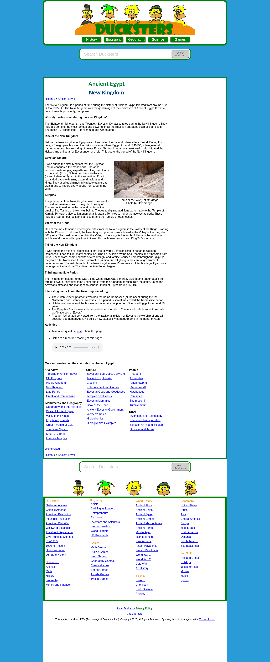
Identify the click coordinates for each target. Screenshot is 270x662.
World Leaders (99, 530)
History (91, 39)
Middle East (188, 527)
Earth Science (144, 589)
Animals (50, 566)
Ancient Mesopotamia (149, 523)
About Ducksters (126, 608)
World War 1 (143, 554)
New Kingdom (54, 387)
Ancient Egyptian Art (99, 378)
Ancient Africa (144, 505)
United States (189, 505)
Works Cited (52, 448)
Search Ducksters (180, 54)
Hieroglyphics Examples (101, 423)
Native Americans (56, 505)
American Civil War (57, 523)
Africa (184, 509)
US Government (55, 550)
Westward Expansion (58, 527)
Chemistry (142, 584)
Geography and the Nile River (64, 406)
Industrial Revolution (58, 518)
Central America (190, 518)
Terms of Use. (207, 619)
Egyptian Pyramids (57, 420)
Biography (113, 39)
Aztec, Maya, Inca (146, 545)
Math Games (98, 547)
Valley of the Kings (57, 415)
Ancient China (144, 509)
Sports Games (99, 569)
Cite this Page (134, 613)
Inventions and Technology (146, 415)
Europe (185, 523)
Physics (140, 593)
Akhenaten (136, 378)
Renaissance (144, 541)
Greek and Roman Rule (60, 396)
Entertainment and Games (103, 387)
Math (49, 571)
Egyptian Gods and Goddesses (106, 391)
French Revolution (147, 550)
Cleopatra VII (138, 387)
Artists (94, 504)
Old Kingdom (54, 378)
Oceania (186, 536)
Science (158, 39)
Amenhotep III (138, 382)
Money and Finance (58, 584)
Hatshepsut (137, 391)
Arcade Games (100, 574)
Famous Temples (56, 438)
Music (184, 575)
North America (189, 532)
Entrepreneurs (99, 513)
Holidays (186, 562)
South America (189, 541)
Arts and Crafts (190, 557)
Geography (136, 39)
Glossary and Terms (142, 429)
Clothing (92, 382)
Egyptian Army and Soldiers (147, 424)
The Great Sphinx (57, 429)
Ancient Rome (144, 527)
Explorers (96, 517)
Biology (140, 580)
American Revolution (58, 514)
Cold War (141, 563)
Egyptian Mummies (98, 400)
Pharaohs (136, 373)
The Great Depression (59, 532)
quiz (79, 331)
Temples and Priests (99, 396)
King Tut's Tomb (55, 433)
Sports (185, 580)
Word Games (99, 556)
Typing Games (99, 578)
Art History (142, 568)
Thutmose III (137, 400)
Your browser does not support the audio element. (77, 347)
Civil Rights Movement (59, 536)
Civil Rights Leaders (103, 508)
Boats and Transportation (145, 420)
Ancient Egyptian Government (105, 409)
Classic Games (100, 565)
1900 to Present (55, 545)
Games (180, 39)
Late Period (53, 391)
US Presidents (99, 535)
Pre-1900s (52, 541)
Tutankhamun (138, 405)
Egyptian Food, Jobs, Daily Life (106, 373)
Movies (185, 571)
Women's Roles (96, 414)
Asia (183, 514)
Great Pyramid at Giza (59, 424)
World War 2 (143, 559)
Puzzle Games (99, 551)
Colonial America (56, 509)
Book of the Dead (97, 405)
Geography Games (102, 560)
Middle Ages (143, 532)
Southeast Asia (190, 545)
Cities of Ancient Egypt (60, 411)
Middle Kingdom (56, 382)
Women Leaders (101, 526)
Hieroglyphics (95, 418)
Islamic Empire (145, 536)
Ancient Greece (145, 518)
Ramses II (136, 396)
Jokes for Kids (189, 566)
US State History (56, 554)
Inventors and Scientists (105, 521)
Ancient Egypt (66, 98)
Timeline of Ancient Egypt (61, 373)
